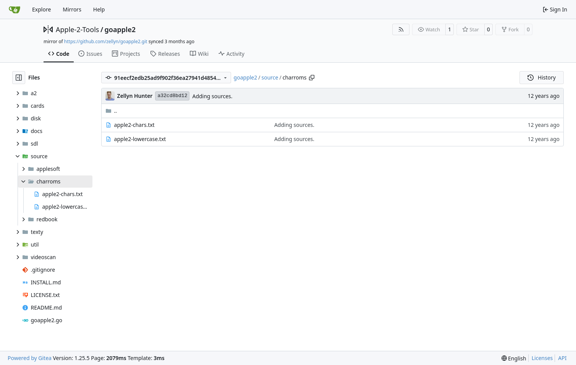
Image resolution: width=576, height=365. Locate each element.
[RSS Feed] (401, 29)
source (269, 77)
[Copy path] (311, 77)
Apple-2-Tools (77, 29)
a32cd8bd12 (172, 96)
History (541, 77)
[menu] (514, 358)
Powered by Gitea (30, 358)
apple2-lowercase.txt (140, 139)
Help (99, 9)
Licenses (542, 358)
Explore (41, 9)
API (562, 358)
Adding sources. (212, 96)
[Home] (14, 9)
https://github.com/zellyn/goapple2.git (105, 41)
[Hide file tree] (18, 77)
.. (111, 110)
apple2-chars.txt (134, 124)
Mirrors (72, 9)
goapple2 (120, 29)
